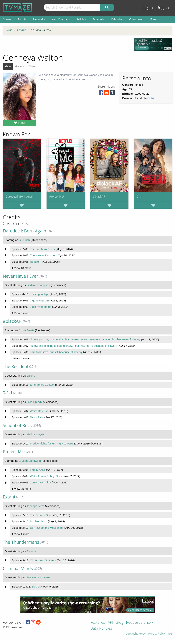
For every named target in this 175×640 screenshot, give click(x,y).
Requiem (35, 261)
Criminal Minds (18, 568)
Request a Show (139, 623)
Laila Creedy (34, 401)
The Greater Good (41, 515)
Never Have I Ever (20, 276)
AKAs (31, 66)
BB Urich (24, 240)
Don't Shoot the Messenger (47, 527)
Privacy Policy (156, 633)
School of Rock (17, 425)
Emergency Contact (42, 384)
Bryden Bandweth (30, 460)
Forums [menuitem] (155, 19)
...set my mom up (40, 306)
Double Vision (38, 521)
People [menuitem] (22, 19)
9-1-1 (140, 196)
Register (164, 8)
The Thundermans (21, 542)
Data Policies (101, 628)
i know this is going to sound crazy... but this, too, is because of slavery (73, 345)
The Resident (16, 366)
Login (148, 8)
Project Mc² (56, 196)
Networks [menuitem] (39, 19)
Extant (9, 497)
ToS (170, 633)
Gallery (19, 66)
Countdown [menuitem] (136, 19)
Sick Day (37, 586)
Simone (31, 551)
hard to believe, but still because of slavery (56, 352)
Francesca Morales (38, 577)
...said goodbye (39, 294)
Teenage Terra (35, 506)
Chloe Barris (26, 330)
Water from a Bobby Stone (46, 476)
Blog (119, 623)
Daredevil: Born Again (20, 196)
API (110, 623)
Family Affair (37, 469)
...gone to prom (39, 300)
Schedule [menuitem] (98, 19)
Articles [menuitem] (81, 19)
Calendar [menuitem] (116, 19)
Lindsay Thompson (38, 285)
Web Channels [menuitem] (61, 19)
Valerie (31, 375)
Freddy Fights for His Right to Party (51, 443)
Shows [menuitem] (7, 19)
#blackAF (99, 196)
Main (8, 66)
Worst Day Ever (39, 411)
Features (97, 623)
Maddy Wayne (35, 434)
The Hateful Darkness (43, 255)
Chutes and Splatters (43, 560)
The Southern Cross (42, 249)
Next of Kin (37, 417)
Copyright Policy (136, 633)
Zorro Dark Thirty (40, 482)
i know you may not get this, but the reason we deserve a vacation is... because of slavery (85, 339)
